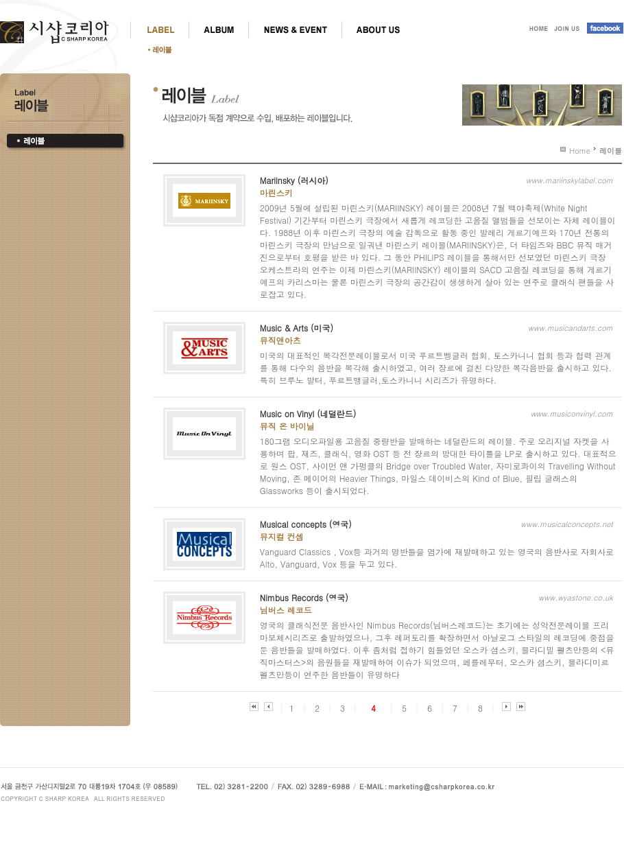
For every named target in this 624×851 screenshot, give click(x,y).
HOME (537, 29)
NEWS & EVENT (294, 29)
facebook (603, 29)
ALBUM (218, 29)
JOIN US (567, 29)
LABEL (159, 29)
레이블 (164, 49)
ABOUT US (377, 29)
